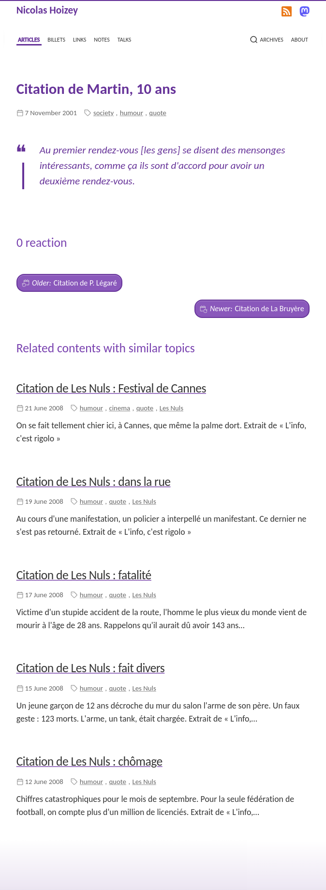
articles (29, 38)
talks (125, 38)
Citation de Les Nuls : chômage (89, 761)
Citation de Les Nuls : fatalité (83, 575)
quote (157, 112)
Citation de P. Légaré (69, 283)
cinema (119, 408)
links (79, 38)
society (103, 112)
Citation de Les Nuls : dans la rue (93, 481)
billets (56, 38)
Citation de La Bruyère (252, 309)
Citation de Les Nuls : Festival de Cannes (111, 388)
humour (131, 112)
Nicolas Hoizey (47, 10)
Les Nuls (171, 408)
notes (101, 38)
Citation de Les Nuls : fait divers (90, 668)
